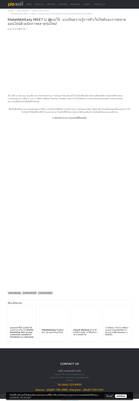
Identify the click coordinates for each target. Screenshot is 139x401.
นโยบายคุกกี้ (27, 397)
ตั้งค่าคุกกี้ (109, 396)
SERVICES (51, 4)
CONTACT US (99, 4)
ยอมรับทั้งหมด (120, 396)
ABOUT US (39, 4)
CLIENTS (86, 4)
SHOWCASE (75, 4)
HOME (28, 4)
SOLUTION (62, 4)
